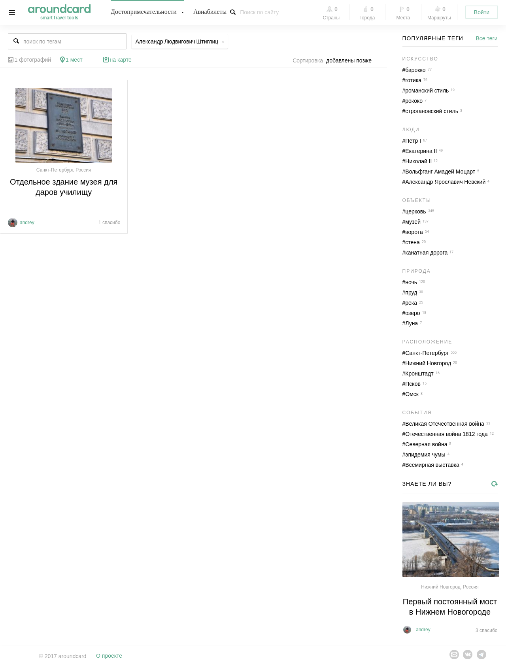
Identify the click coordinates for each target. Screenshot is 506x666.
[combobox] (351, 60)
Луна (411, 323)
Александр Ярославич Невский (445, 182)
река (411, 303)
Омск (412, 394)
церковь (415, 211)
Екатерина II (421, 151)
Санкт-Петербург (427, 353)
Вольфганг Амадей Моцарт (440, 171)
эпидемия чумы (425, 454)
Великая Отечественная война (444, 423)
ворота (414, 232)
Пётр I (413, 140)
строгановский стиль (431, 111)
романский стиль (427, 90)
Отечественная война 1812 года (446, 434)
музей (413, 222)
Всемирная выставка (432, 465)
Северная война (426, 444)
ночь (411, 282)
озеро (412, 313)
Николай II (418, 161)
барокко (415, 70)
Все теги (487, 38)
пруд (411, 292)
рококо (414, 101)
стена (412, 242)
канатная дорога (426, 252)
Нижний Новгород (428, 363)
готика (413, 80)
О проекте (109, 656)
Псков (413, 384)
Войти (481, 12)
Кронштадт (419, 373)
